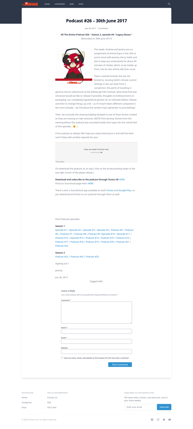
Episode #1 (61, 229)
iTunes (110, 190)
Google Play (125, 190)
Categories (27, 402)
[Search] (169, 4)
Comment (66, 300)
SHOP (81, 4)
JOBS (72, 4)
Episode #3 (89, 229)
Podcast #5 (117, 229)
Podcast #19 (92, 241)
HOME (47, 4)
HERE (122, 179)
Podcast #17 (61, 241)
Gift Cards (51, 407)
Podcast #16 (122, 237)
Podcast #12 (61, 237)
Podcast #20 (107, 241)
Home (24, 397)
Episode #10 (108, 233)
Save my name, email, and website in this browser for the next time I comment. (96, 358)
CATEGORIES (60, 4)
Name (64, 327)
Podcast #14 (92, 237)
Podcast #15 (107, 237)
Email (64, 338)
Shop (24, 407)
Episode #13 (77, 237)
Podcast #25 (92, 256)
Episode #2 (75, 229)
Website (64, 348)
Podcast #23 (61, 256)
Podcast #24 (77, 256)
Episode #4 (103, 229)
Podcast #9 (94, 233)
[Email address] (139, 407)
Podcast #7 (66, 233)
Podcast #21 (122, 241)
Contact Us (52, 397)
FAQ (49, 402)
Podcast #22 (61, 245)
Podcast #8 (80, 233)
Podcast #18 (77, 241)
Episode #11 (123, 233)
